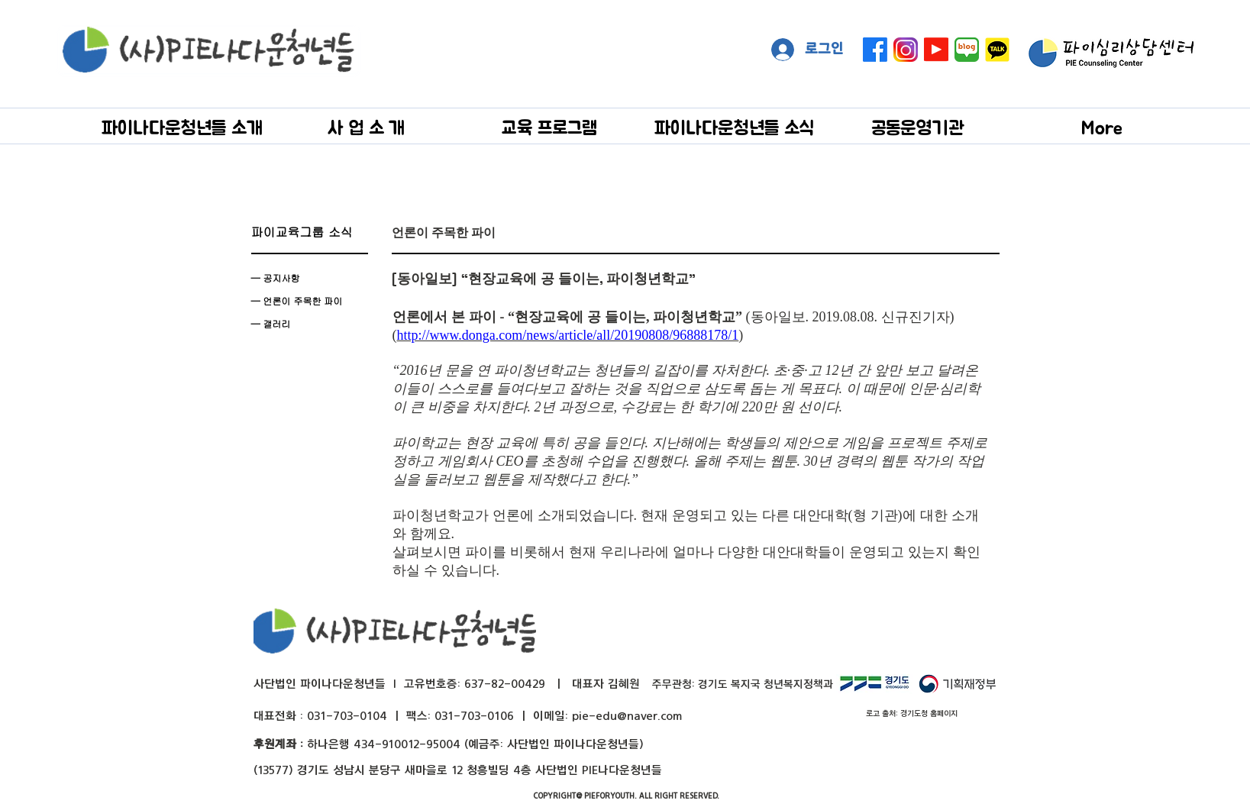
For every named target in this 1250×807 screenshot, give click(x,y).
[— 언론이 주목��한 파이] (309, 300)
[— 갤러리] (309, 323)
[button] (182, 127)
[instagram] (905, 49)
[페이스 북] (875, 49)
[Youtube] (936, 49)
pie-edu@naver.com (627, 715)
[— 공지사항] (309, 277)
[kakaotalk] (997, 49)
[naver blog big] (966, 49)
